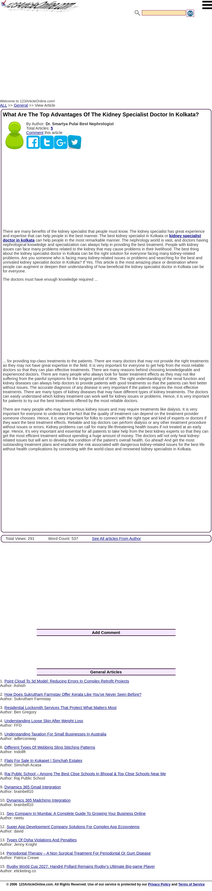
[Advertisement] (106, 58)
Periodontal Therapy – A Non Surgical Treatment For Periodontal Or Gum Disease (79, 853)
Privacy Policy (159, 884)
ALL (3, 105)
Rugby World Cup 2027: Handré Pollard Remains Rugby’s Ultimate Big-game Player (81, 866)
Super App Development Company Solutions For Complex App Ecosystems (73, 827)
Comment (34, 132)
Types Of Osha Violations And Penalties (42, 840)
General (21, 105)
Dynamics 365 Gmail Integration (32, 787)
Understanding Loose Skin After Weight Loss (43, 721)
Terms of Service (191, 884)
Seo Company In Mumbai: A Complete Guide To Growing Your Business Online (76, 813)
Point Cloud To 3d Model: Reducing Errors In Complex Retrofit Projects (66, 681)
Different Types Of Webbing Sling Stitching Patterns (49, 747)
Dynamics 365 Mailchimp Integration (39, 800)
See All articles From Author (116, 538)
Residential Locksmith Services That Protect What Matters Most (60, 707)
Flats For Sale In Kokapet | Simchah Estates (43, 760)
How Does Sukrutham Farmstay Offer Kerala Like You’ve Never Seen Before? (72, 694)
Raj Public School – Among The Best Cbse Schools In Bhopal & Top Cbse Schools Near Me (85, 774)
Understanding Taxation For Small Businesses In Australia (55, 734)
